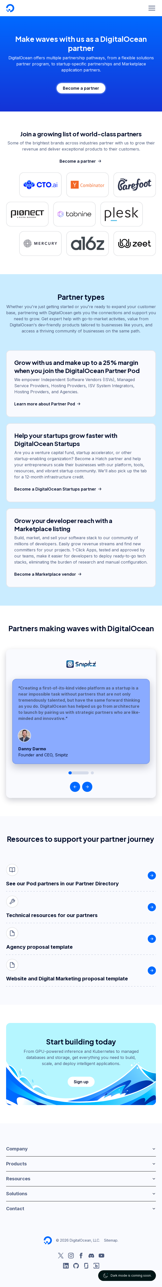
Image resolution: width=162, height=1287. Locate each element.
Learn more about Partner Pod (48, 403)
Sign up (81, 1081)
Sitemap (110, 1240)
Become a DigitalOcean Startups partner (58, 489)
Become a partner (81, 88)
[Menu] (152, 8)
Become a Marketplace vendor (48, 574)
